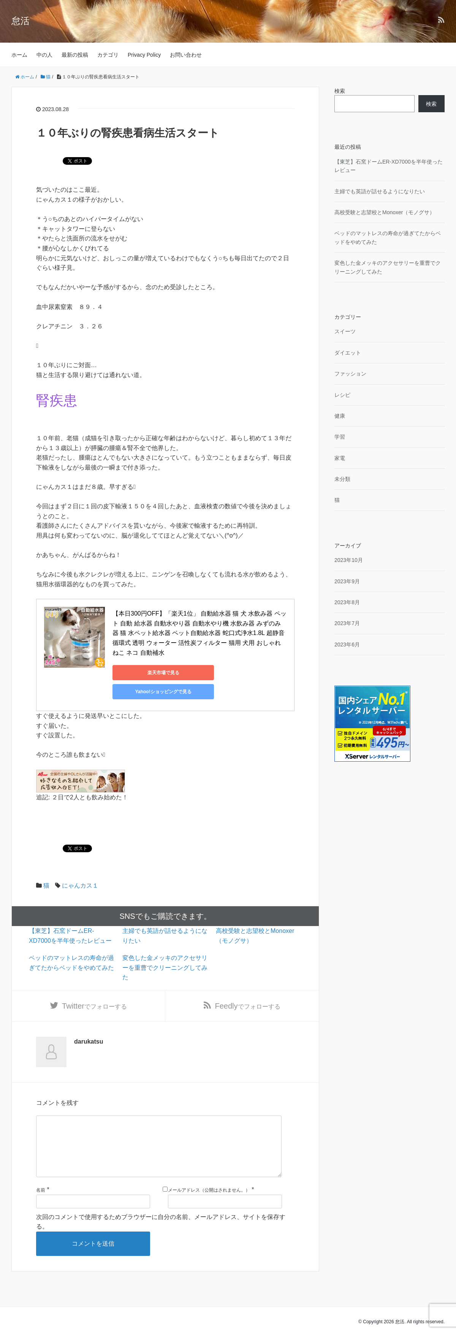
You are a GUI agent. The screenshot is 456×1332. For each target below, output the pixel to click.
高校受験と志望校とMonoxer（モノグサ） (384, 212)
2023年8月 (347, 602)
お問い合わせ (186, 55)
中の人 (44, 55)
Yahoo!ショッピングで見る (219, 672)
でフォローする (94, 988)
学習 (339, 437)
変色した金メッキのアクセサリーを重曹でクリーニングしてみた (164, 948)
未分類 (342, 479)
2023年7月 (347, 623)
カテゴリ (108, 55)
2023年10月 (348, 560)
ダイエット (347, 353)
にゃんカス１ (80, 866)
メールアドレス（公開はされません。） (209, 1185)
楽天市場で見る (147, 672)
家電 (339, 458)
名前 (40, 1185)
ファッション (350, 374)
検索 (339, 91)
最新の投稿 (75, 55)
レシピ (342, 395)
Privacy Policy (144, 55)
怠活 (20, 21)
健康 (339, 416)
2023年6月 (347, 644)
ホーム (19, 55)
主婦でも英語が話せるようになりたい (379, 191)
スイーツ (345, 331)
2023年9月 (347, 581)
